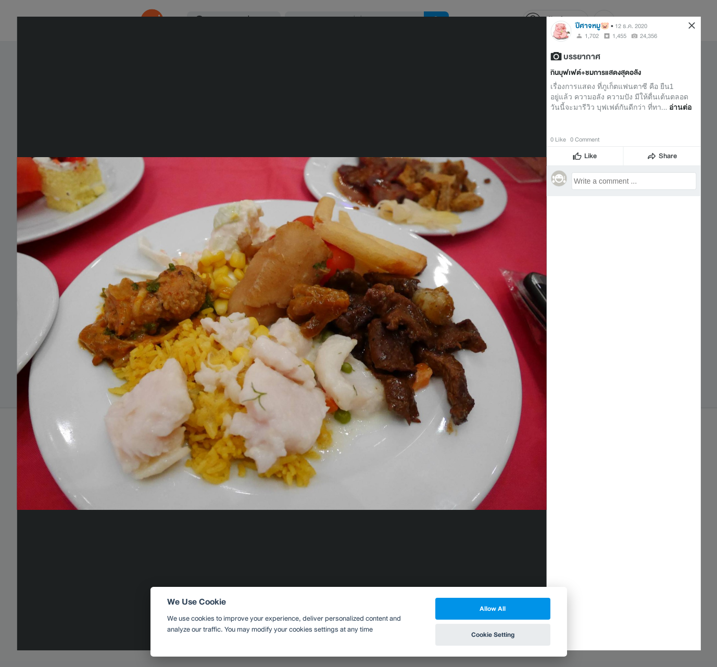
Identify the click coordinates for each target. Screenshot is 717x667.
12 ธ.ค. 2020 (631, 26)
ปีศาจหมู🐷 (592, 25)
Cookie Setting (492, 634)
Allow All (493, 608)
